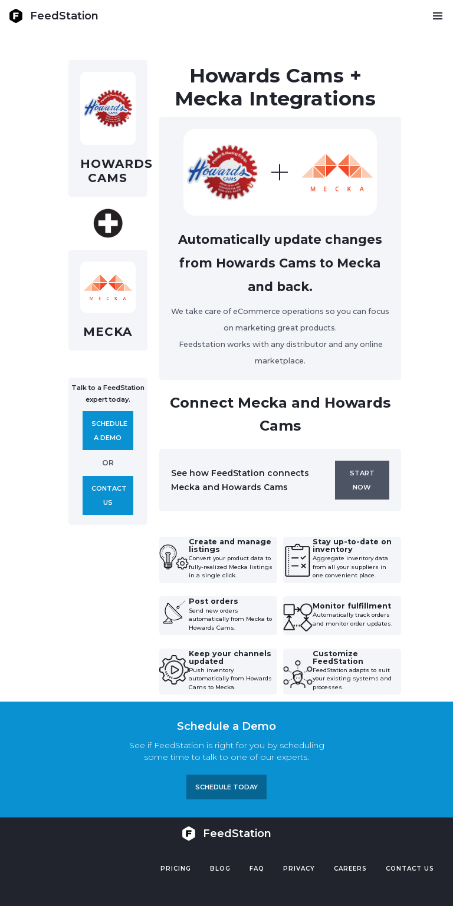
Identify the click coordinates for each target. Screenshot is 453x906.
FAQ (257, 868)
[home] (54, 16)
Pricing (175, 868)
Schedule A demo (109, 430)
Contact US (410, 868)
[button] (437, 16)
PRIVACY (299, 868)
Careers (350, 868)
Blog (220, 868)
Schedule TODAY (226, 787)
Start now (362, 480)
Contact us (109, 495)
